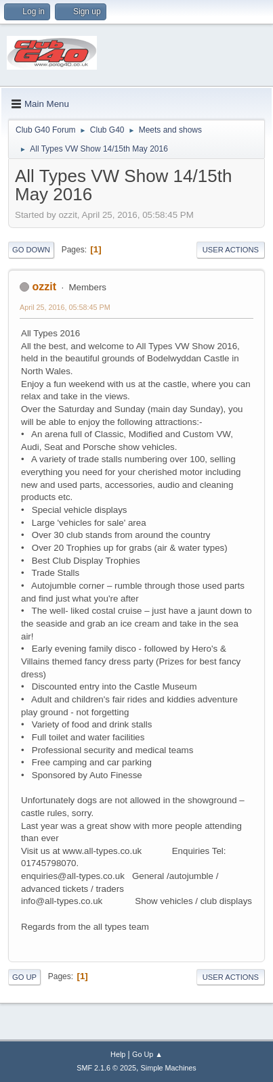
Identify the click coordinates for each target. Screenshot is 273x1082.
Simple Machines (168, 1068)
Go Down (31, 250)
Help (117, 1054)
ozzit (44, 286)
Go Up (24, 977)
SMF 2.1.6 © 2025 (106, 1068)
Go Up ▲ (147, 1054)
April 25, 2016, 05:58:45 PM (65, 307)
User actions (231, 250)
